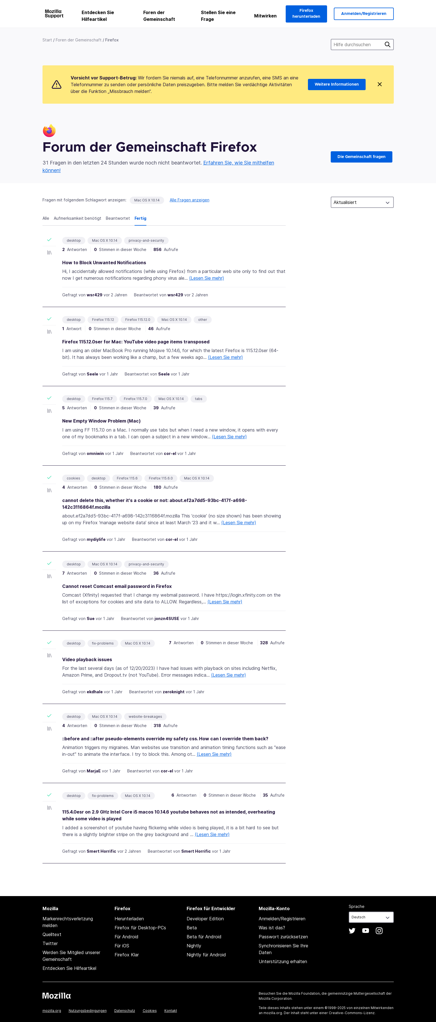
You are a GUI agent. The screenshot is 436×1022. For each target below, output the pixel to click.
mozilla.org (52, 1010)
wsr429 (94, 294)
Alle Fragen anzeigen (189, 199)
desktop (74, 240)
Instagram (379, 930)
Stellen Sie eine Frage (218, 16)
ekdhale (95, 691)
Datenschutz (124, 1010)
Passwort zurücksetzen (283, 936)
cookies (73, 478)
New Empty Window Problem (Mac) (101, 421)
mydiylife (96, 539)
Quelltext (52, 934)
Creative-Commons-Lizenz (352, 1013)
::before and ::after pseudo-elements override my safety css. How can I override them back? (165, 738)
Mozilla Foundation (304, 993)
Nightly (194, 945)
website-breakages (145, 716)
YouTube (365, 930)
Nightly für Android (206, 954)
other (202, 319)
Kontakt (170, 1010)
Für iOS (122, 945)
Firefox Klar (127, 954)
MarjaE (94, 770)
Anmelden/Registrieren (363, 14)
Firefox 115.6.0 (161, 478)
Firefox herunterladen (306, 14)
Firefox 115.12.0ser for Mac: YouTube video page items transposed (135, 342)
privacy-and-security (146, 240)
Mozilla (57, 995)
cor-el (170, 453)
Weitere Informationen (337, 84)
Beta (192, 927)
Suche (387, 44)
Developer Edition (205, 918)
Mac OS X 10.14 (147, 200)
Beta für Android (204, 936)
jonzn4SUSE (167, 618)
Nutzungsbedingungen (88, 1010)
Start (47, 39)
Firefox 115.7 (102, 399)
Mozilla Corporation (275, 998)
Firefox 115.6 (127, 478)
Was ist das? (272, 927)
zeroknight (174, 691)
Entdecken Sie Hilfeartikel (98, 16)
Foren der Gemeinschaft (159, 16)
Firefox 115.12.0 (137, 319)
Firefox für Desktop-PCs (140, 927)
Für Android (126, 936)
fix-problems (103, 643)
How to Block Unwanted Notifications (104, 262)
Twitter (50, 943)
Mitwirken (265, 16)
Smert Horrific (101, 851)
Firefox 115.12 (103, 319)
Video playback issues (87, 659)
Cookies (150, 1010)
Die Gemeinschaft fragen (361, 157)
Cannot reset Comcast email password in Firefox (117, 586)
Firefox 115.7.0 (135, 399)
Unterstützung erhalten (283, 961)
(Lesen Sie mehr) (206, 278)
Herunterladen (129, 918)
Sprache (357, 906)
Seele (92, 374)
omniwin (95, 453)
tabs (198, 399)
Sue (91, 618)
